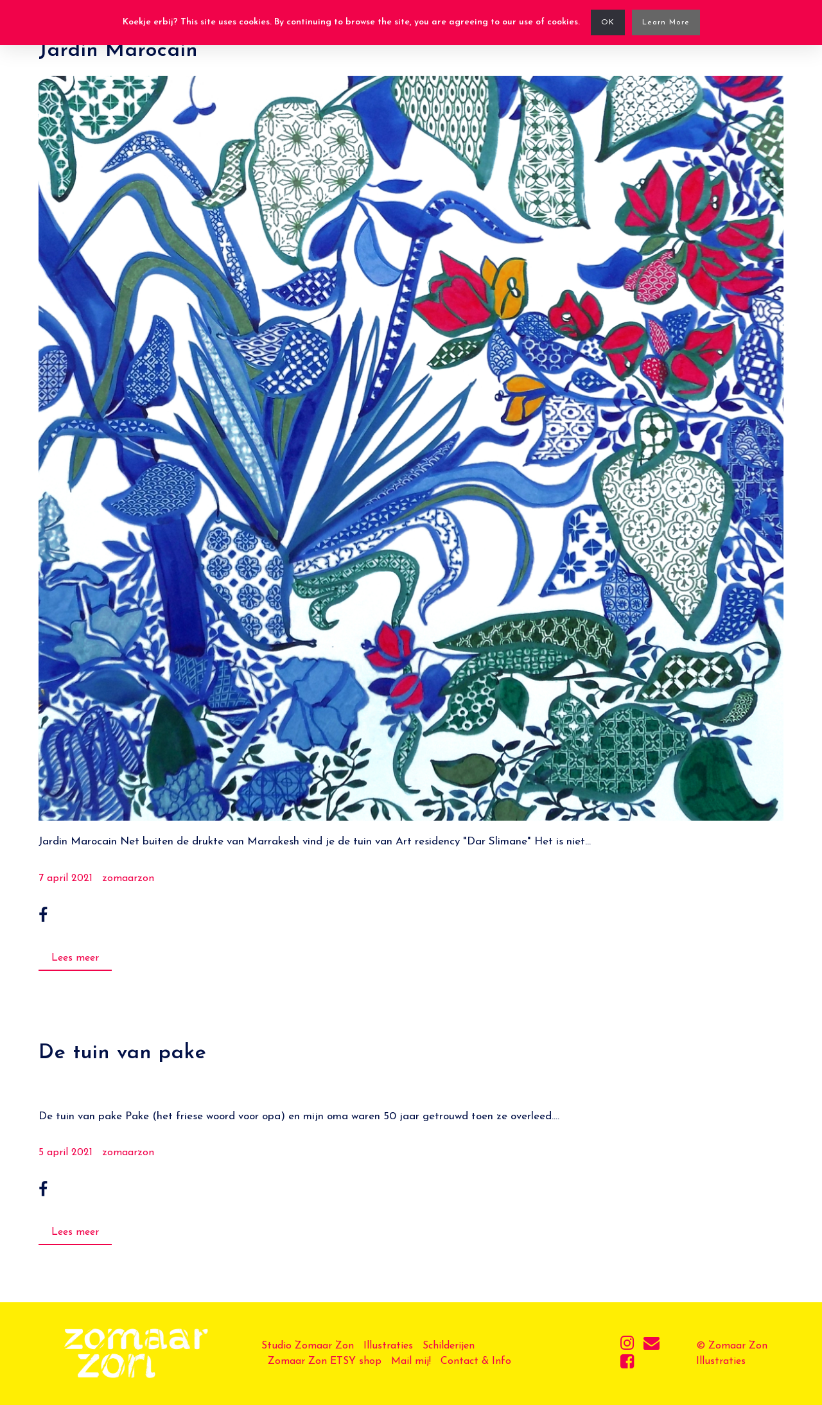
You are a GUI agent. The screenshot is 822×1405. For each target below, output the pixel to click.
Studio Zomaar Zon (307, 1346)
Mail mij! (411, 1361)
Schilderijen (449, 1346)
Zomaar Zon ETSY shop (324, 1361)
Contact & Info (476, 1361)
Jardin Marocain (118, 50)
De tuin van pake (123, 1053)
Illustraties (388, 1346)
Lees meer (75, 958)
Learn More (666, 22)
